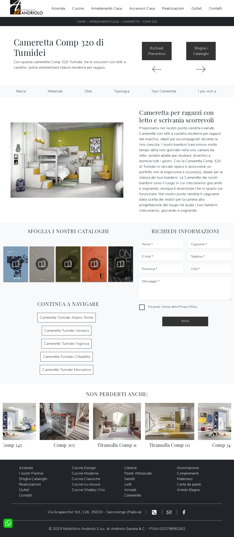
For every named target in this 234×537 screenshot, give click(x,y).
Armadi (130, 489)
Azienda (58, 8)
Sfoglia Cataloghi (33, 478)
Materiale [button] (55, 91)
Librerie (130, 467)
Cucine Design (84, 467)
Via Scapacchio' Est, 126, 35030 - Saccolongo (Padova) (94, 512)
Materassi (185, 478)
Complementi (188, 473)
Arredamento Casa (106, 8)
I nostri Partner (31, 473)
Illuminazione (188, 467)
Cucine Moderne (85, 473)
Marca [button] (21, 91)
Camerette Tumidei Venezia (66, 330)
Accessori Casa (142, 8)
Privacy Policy (187, 307)
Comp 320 (150, 22)
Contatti (215, 8)
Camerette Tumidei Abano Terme (66, 317)
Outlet (196, 8)
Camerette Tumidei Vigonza (66, 343)
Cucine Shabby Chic (88, 489)
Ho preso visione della (172, 307)
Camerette (131, 22)
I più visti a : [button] (208, 91)
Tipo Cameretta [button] (163, 91)
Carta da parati (189, 484)
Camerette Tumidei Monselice (66, 369)
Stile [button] (88, 91)
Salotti (129, 478)
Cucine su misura (86, 484)
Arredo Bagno (188, 489)
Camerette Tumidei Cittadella (66, 356)
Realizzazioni (173, 8)
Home (81, 22)
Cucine (78, 8)
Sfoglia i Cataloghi (201, 51)
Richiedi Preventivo (157, 51)
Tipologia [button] (121, 91)
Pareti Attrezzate (138, 473)
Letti (128, 484)
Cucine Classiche (86, 478)
